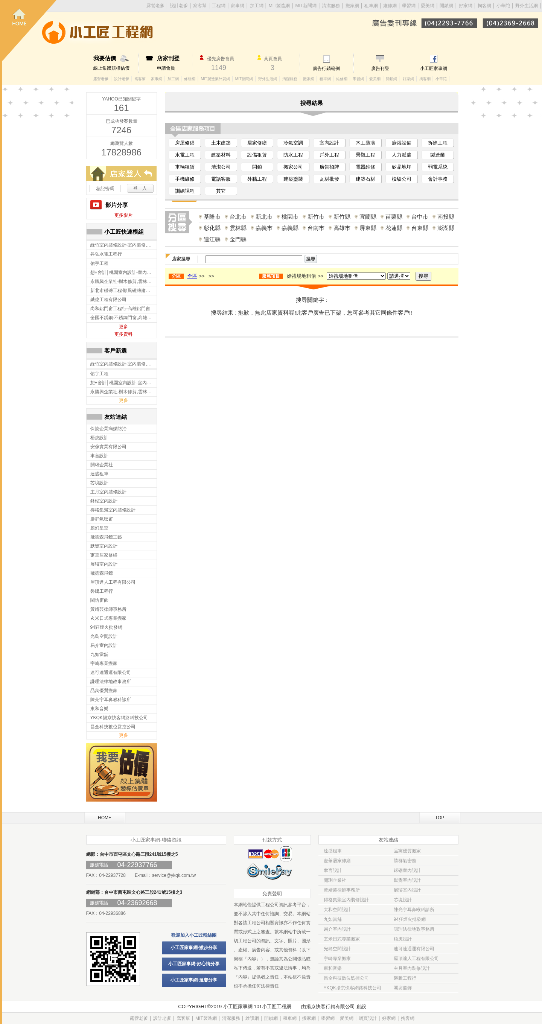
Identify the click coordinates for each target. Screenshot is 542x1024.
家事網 (237, 5)
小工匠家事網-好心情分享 (193, 963)
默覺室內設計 (407, 880)
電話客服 (221, 179)
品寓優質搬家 (407, 851)
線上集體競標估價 (115, 63)
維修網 (390, 5)
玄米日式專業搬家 (342, 939)
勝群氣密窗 (405, 860)
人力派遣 (401, 155)
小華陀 (503, 5)
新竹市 (316, 216)
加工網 (256, 5)
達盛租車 (333, 851)
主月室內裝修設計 (412, 968)
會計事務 (438, 179)
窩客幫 (200, 5)
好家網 (465, 5)
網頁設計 (368, 1018)
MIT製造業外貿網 (215, 79)
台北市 (238, 216)
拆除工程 (438, 143)
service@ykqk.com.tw (174, 875)
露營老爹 (100, 79)
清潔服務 (331, 5)
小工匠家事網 (433, 68)
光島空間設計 (337, 948)
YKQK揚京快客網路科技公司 (352, 988)
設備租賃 (257, 155)
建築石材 (365, 179)
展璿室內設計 (407, 890)
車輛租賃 (185, 167)
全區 (192, 276)
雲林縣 (238, 228)
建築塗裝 (293, 179)
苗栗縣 (393, 216)
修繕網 (189, 79)
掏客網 (485, 5)
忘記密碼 (105, 188)
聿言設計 (333, 870)
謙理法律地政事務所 (414, 929)
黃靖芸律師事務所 (342, 890)
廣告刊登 (380, 68)
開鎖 (257, 167)
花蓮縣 (393, 228)
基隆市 (212, 216)
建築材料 (221, 155)
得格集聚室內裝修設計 (346, 899)
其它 (221, 191)
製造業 (437, 155)
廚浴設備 (401, 143)
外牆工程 (257, 179)
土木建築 (221, 143)
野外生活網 (526, 5)
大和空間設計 (337, 909)
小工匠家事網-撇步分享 (194, 947)
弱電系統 (438, 167)
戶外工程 (329, 155)
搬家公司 (293, 167)
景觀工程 (365, 155)
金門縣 (238, 239)
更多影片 (123, 215)
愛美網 (428, 5)
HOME (104, 817)
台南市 (316, 228)
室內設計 (329, 143)
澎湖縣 (445, 228)
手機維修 (185, 179)
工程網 (218, 5)
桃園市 (290, 216)
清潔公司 (221, 167)
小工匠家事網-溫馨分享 (194, 980)
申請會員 (174, 63)
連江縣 (212, 239)
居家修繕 (257, 143)
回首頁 (29, 30)
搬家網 (352, 5)
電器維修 (365, 167)
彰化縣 (212, 228)
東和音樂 (333, 968)
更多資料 (123, 334)
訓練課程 (185, 191)
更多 (123, 326)
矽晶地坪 (401, 167)
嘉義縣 (290, 228)
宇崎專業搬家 (337, 958)
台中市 (419, 216)
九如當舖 (333, 919)
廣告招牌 (329, 167)
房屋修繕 (185, 143)
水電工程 (185, 155)
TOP (439, 817)
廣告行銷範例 (326, 68)
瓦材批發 (329, 179)
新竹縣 (341, 216)
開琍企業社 (335, 880)
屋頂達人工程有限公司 (416, 958)
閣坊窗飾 (403, 988)
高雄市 (341, 228)
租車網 (371, 5)
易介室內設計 (337, 929)
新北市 (264, 216)
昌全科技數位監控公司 (346, 978)
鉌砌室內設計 (407, 870)
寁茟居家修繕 (337, 860)
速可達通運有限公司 (414, 948)
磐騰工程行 (405, 978)
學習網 (409, 5)
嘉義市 (264, 228)
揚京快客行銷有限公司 (330, 1006)
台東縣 (419, 228)
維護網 (252, 1018)
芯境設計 (403, 899)
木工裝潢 (365, 143)
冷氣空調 (293, 143)
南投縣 (445, 216)
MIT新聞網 (306, 5)
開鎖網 (446, 5)
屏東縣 (367, 228)
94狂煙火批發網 (410, 919)
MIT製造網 (279, 5)
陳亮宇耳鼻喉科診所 (414, 909)
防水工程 (293, 155)
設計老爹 (179, 5)
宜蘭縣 (367, 216)
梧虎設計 (403, 939)
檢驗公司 (401, 179)
